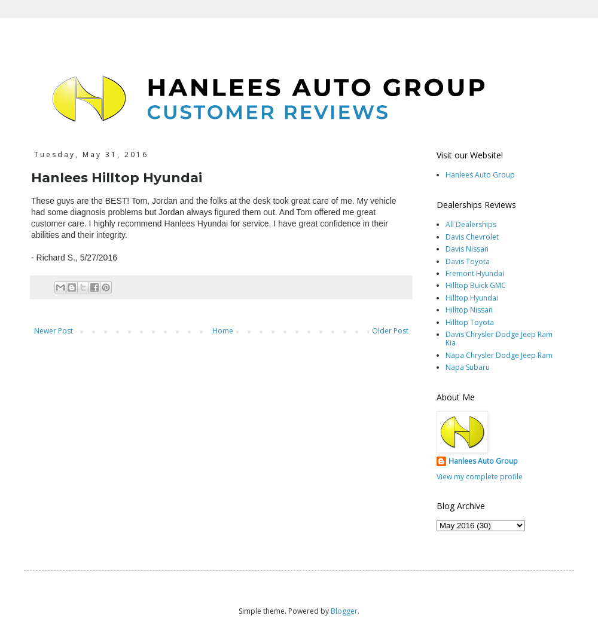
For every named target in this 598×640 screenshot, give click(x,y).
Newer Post (53, 331)
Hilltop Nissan (469, 310)
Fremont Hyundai (475, 273)
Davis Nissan (467, 249)
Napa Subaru (468, 367)
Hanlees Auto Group (480, 175)
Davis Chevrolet (472, 237)
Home (222, 331)
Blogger (344, 611)
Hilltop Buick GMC (476, 285)
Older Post (390, 331)
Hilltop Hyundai (472, 298)
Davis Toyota (468, 261)
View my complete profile (480, 476)
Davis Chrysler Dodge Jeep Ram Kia (499, 338)
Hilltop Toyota (470, 322)
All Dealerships (471, 224)
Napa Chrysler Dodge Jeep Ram (499, 355)
